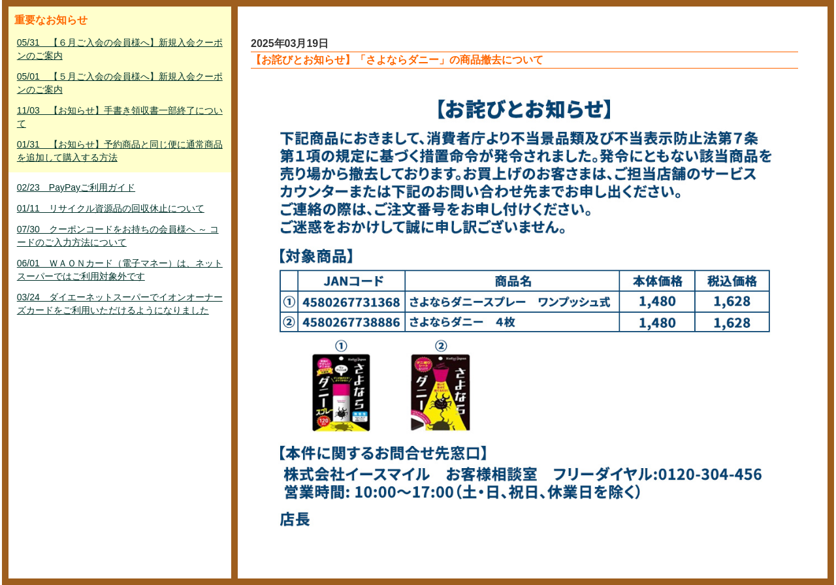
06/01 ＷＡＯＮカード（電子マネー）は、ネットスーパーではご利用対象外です (120, 269)
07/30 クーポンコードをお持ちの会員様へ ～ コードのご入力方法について (118, 235)
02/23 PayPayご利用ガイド (76, 187)
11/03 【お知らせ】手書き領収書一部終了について (120, 117)
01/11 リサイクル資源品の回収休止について (110, 208)
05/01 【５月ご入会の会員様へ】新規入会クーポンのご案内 (120, 83)
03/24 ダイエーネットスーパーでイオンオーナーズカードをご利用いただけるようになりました (120, 303)
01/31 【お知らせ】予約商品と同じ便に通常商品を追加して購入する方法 (120, 151)
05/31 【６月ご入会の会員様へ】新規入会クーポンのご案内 (120, 49)
